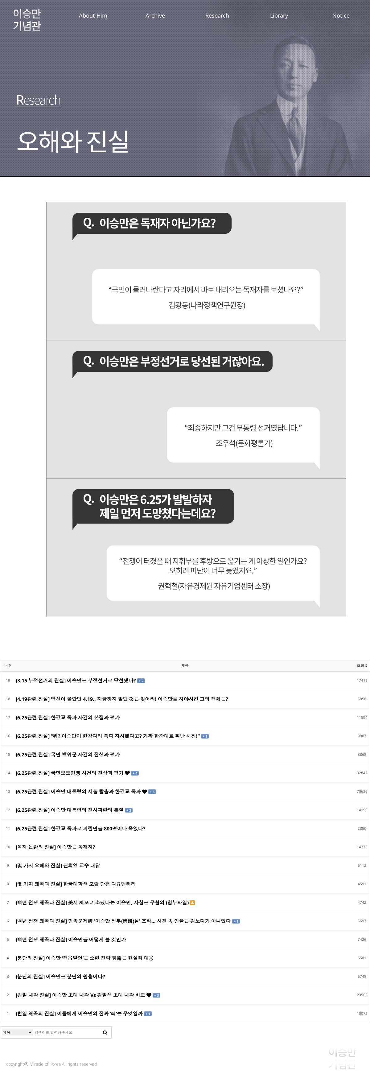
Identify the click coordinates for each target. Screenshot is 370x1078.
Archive (155, 15)
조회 (362, 665)
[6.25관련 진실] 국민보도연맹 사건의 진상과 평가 (70, 773)
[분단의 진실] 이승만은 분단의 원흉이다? (60, 976)
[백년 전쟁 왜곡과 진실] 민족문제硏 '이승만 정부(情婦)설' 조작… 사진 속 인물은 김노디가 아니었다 (124, 921)
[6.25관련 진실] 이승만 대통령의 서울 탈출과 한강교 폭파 (79, 791)
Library (279, 15)
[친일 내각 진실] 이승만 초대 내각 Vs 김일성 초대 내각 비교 (81, 995)
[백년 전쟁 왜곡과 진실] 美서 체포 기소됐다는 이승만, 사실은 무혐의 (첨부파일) (103, 902)
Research (217, 15)
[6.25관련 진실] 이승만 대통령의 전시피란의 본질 (70, 810)
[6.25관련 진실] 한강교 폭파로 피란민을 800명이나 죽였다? (81, 828)
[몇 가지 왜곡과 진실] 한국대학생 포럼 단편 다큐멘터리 (76, 884)
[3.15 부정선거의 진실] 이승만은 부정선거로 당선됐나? (76, 680)
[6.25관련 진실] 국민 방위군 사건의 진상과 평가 (68, 754)
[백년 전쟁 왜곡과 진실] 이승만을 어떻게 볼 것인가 (71, 939)
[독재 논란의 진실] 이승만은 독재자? (55, 847)
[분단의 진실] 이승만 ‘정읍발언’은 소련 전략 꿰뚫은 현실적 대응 (85, 958)
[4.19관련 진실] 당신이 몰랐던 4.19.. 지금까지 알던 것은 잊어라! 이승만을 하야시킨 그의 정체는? (122, 699)
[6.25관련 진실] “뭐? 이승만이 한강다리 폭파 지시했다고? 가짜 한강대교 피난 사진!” (108, 736)
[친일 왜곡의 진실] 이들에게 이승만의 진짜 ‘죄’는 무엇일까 (80, 1013)
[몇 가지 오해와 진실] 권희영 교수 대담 (58, 865)
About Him (93, 15)
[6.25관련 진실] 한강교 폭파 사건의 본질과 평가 (68, 717)
